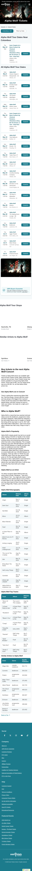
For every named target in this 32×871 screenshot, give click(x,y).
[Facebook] (4, 735)
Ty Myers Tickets (6, 841)
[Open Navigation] (29, 4)
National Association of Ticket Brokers (12, 773)
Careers (4, 761)
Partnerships (5, 767)
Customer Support (6, 786)
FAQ (3, 789)
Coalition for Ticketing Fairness (10, 770)
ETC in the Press (6, 776)
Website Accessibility (7, 804)
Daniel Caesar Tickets (7, 826)
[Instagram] (16, 735)
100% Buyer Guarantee (8, 748)
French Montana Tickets (8, 844)
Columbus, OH (7, 31)
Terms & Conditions (7, 792)
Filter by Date (20, 31)
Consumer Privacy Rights (8, 798)
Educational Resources (8, 810)
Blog (3, 758)
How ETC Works (6, 807)
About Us (4, 745)
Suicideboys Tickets (7, 835)
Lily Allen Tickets (6, 823)
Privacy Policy (5, 795)
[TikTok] (27, 735)
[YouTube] (22, 735)
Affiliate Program (6, 764)
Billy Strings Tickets (7, 838)
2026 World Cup (6, 820)
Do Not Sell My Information (9, 801)
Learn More (25, 291)
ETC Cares (5, 755)
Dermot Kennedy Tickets (8, 832)
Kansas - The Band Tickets (9, 829)
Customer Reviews (7, 752)
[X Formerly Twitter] (10, 735)
